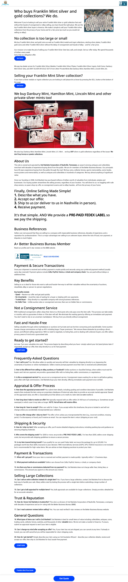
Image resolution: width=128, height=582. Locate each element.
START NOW (21, 350)
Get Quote (20, 58)
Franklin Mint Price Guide (25, 570)
